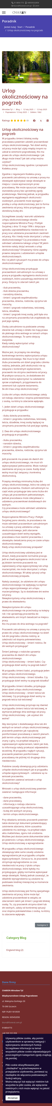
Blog (18, 109)
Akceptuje (13, 1098)
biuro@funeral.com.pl (22, 6)
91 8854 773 (19, 3)
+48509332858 (33, 3)
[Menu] (4, 12)
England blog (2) (14, 950)
